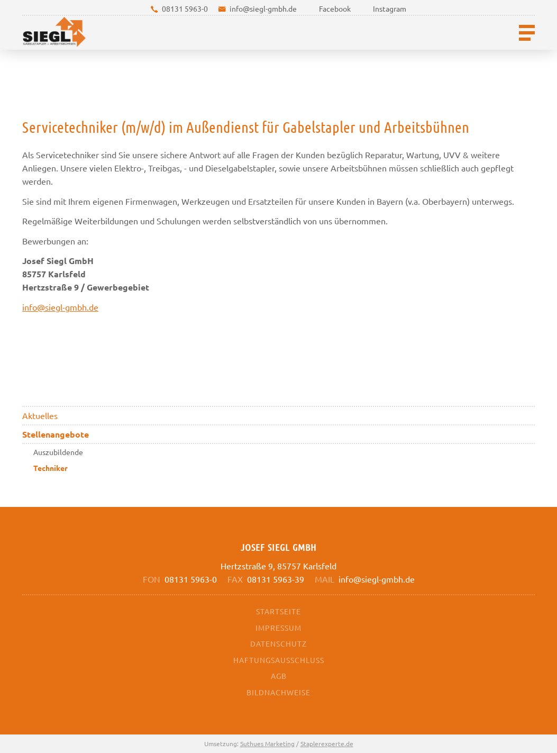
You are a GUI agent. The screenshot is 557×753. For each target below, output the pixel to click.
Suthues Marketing (267, 743)
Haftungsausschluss (278, 660)
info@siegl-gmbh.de (263, 8)
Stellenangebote (55, 434)
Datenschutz (278, 643)
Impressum (278, 627)
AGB (279, 676)
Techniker (50, 468)
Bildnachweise (278, 692)
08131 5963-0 (185, 8)
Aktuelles (40, 415)
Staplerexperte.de (326, 743)
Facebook (335, 8)
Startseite (278, 611)
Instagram (389, 8)
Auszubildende (58, 452)
